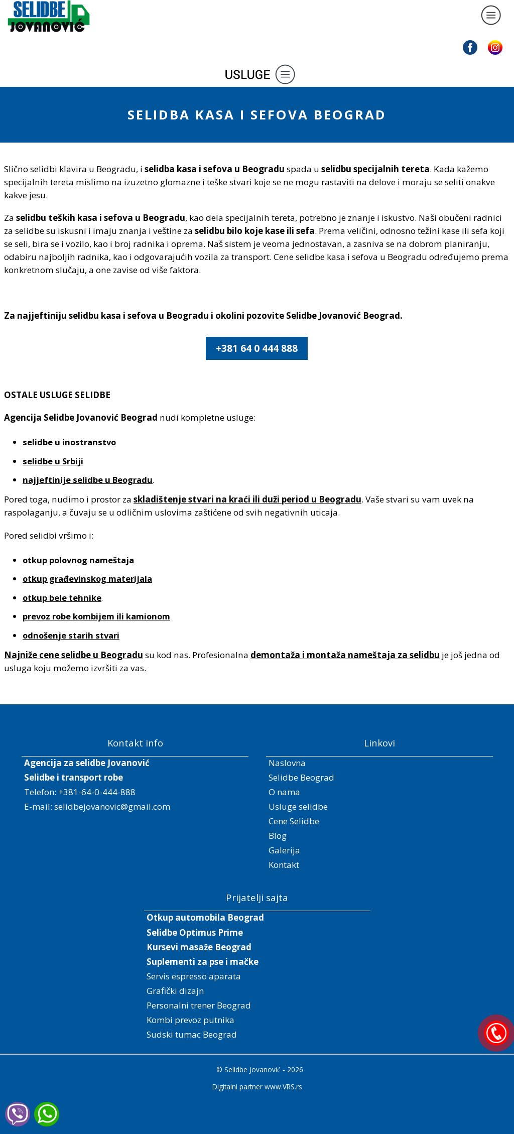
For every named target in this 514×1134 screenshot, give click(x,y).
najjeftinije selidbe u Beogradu (88, 479)
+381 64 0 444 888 (257, 348)
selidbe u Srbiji (53, 461)
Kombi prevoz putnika (190, 1020)
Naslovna (287, 763)
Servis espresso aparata (194, 976)
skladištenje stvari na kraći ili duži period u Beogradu (247, 499)
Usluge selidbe (298, 806)
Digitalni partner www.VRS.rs (257, 1086)
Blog (278, 835)
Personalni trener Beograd (199, 1005)
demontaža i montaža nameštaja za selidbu (345, 655)
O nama (284, 792)
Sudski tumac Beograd (192, 1034)
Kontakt (284, 864)
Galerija (284, 850)
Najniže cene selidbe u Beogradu (73, 655)
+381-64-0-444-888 (97, 792)
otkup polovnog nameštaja (78, 560)
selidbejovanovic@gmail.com (112, 806)
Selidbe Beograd (301, 777)
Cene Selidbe (294, 821)
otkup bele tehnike (62, 597)
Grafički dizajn (175, 990)
